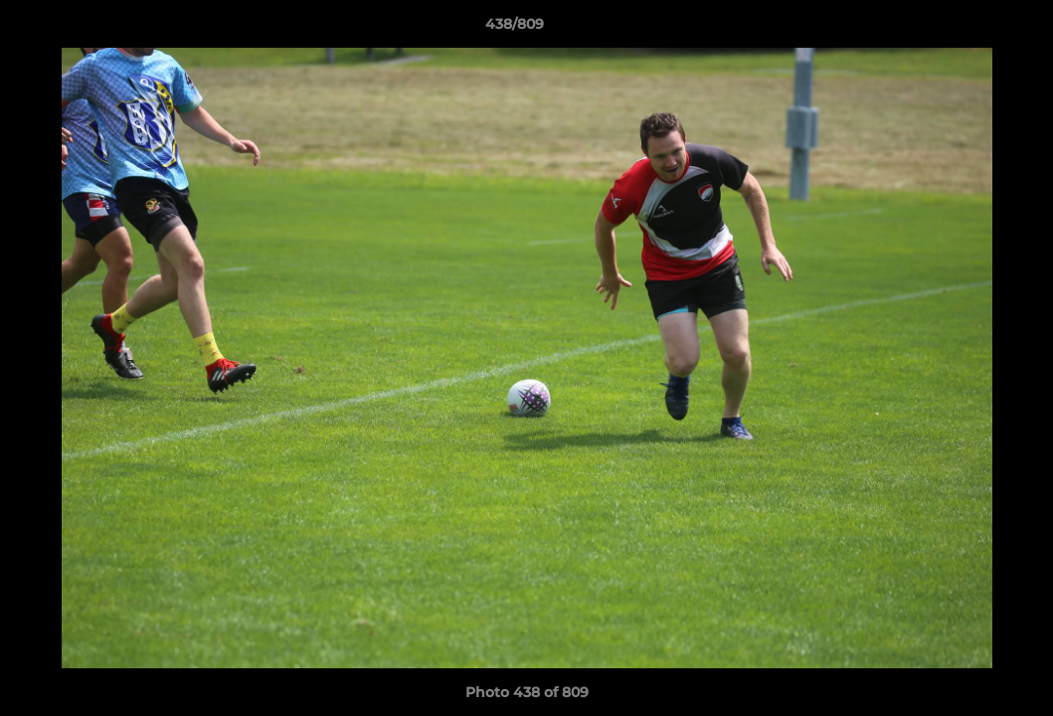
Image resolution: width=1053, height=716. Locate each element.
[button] (969, 29)
